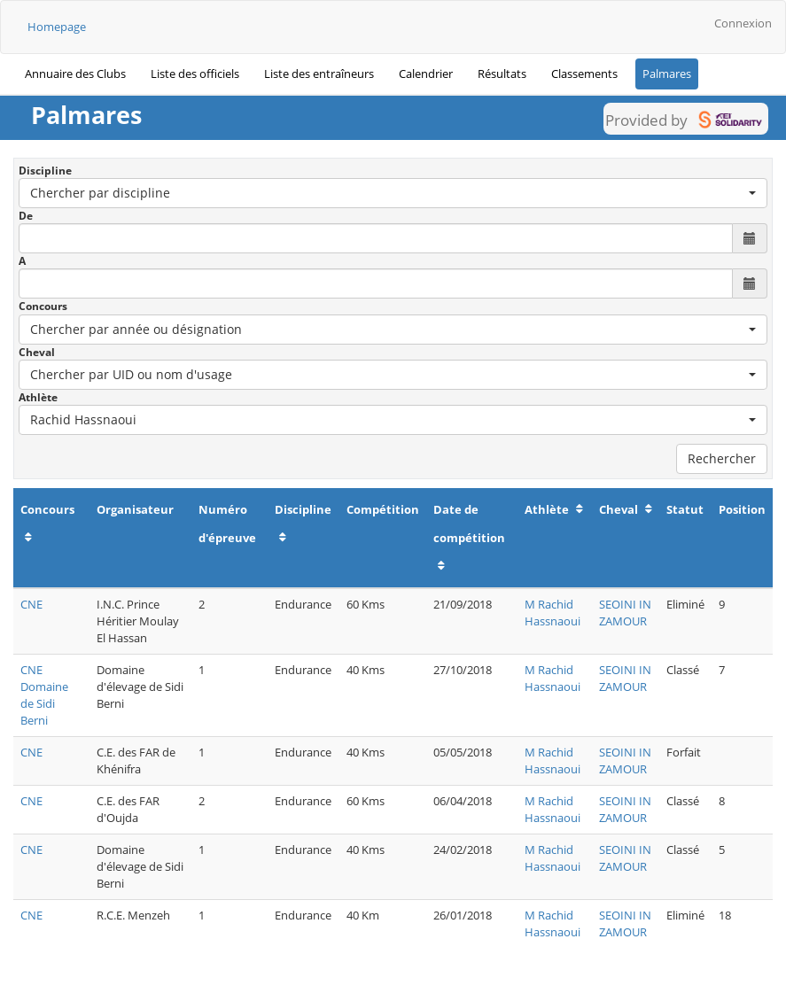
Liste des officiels (195, 73)
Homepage (56, 27)
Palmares (666, 73)
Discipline (45, 170)
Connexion (743, 23)
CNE (31, 604)
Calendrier (426, 73)
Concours (43, 306)
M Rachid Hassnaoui (552, 612)
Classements (584, 73)
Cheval (37, 352)
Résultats (502, 73)
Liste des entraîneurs (319, 73)
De (26, 215)
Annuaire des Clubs (75, 73)
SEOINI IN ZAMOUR (625, 612)
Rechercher (722, 458)
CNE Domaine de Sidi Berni (44, 695)
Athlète (38, 397)
